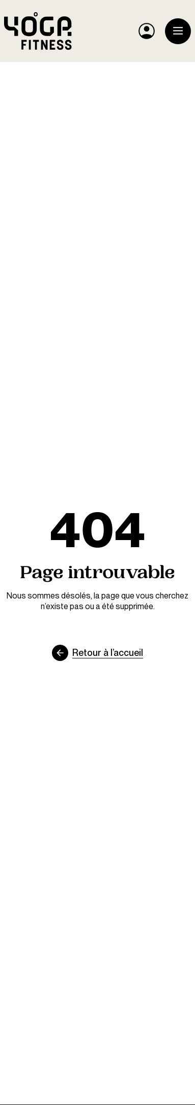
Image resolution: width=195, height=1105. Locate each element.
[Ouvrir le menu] (178, 31)
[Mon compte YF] (146, 31)
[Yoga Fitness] (38, 31)
